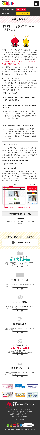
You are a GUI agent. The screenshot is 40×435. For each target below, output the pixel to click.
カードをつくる (21, 9)
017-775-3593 (20, 219)
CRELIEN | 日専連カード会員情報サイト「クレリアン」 (8, 3)
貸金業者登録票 (20, 419)
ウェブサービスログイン (23, 13)
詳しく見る (20, 266)
